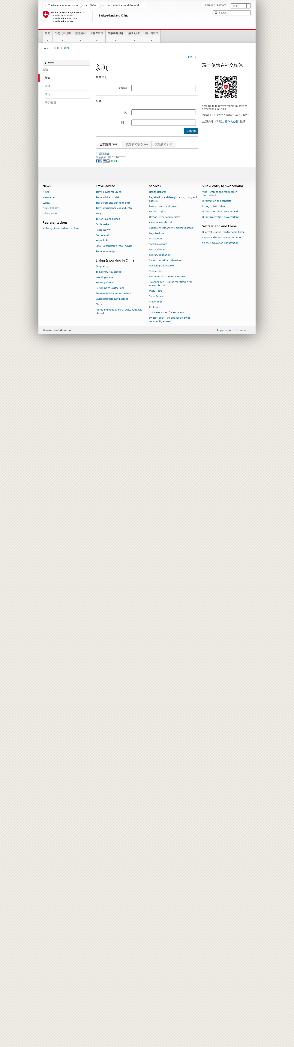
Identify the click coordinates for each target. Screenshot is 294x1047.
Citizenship (155, 997)
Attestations (156, 934)
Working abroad (105, 973)
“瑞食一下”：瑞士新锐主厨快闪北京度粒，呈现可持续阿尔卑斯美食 (141, 553)
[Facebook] (97, 856)
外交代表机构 (63, 37)
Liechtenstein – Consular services (167, 972)
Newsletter (49, 893)
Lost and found (157, 945)
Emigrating (102, 962)
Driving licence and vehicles (164, 913)
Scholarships (156, 967)
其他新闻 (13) (163, 144)
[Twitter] (101, 856)
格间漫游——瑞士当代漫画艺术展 (120, 331)
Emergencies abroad (160, 918)
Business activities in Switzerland (220, 913)
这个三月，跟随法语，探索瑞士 (118, 218)
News (46, 888)
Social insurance (158, 940)
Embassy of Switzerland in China (61, 924)
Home (46, 48)
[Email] (115, 856)
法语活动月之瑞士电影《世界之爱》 (121, 164)
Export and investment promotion (221, 933)
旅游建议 (80, 37)
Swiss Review (156, 992)
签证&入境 (134, 37)
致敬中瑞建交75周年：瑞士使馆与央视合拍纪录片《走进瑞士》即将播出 (144, 620)
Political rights (157, 907)
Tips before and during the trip (113, 898)
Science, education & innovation (220, 939)
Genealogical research (161, 961)
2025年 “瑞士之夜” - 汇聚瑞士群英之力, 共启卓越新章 (132, 498)
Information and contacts (216, 896)
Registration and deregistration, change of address (173, 895)
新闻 (47, 37)
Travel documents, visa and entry (114, 904)
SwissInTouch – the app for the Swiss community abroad (169, 1015)
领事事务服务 (116, 37)
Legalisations (156, 929)
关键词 (122, 88)
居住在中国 (96, 37)
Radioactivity (103, 925)
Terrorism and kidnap (108, 915)
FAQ (98, 909)
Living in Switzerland (214, 902)
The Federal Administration (63, 5)
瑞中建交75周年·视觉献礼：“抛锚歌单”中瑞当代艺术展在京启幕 (138, 381)
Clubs (99, 1000)
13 (176, 152)
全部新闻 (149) (107, 144)
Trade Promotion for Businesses (166, 1008)
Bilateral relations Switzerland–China (223, 928)
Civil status (155, 1003)
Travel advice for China (108, 888)
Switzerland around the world (123, 5)
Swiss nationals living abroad (112, 995)
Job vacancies (50, 909)
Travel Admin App (106, 947)
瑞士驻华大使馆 (229, 121)
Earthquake (102, 920)
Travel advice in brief (107, 893)
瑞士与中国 (151, 37)
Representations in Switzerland (113, 989)
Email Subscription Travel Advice (114, 942)
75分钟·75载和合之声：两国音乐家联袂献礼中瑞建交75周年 (136, 440)
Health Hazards (157, 888)
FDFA (93, 5)
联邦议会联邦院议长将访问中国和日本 (122, 746)
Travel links (102, 936)
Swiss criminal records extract (165, 956)
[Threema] (108, 856)
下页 (184, 152)
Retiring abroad (105, 978)
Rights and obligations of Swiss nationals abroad (119, 1007)
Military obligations (160, 951)
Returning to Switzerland (110, 984)
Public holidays (51, 904)
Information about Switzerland (220, 907)
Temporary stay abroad (109, 968)
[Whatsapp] (112, 856)
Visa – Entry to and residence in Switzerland (219, 890)
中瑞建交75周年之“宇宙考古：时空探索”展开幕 (128, 779)
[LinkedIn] (104, 856)
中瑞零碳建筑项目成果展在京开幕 (120, 276)
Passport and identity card (163, 902)
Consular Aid (103, 931)
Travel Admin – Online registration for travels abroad (170, 980)
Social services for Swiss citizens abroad (171, 923)
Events (46, 898)
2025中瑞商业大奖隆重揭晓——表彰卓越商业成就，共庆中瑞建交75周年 (144, 679)
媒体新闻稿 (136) (137, 144)
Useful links (155, 986)
